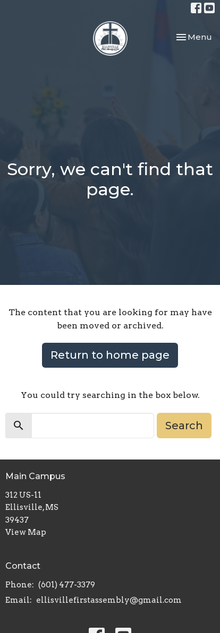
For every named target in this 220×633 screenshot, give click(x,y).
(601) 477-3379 (66, 584)
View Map (25, 532)
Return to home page (110, 355)
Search (184, 425)
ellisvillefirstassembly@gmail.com (109, 600)
